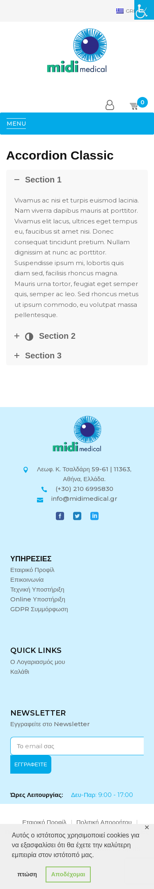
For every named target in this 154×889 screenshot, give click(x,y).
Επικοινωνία (27, 579)
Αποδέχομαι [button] (68, 874)
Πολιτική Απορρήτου (104, 822)
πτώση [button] (27, 874)
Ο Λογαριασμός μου (37, 662)
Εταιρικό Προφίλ (32, 570)
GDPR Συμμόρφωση (39, 609)
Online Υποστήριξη (37, 599)
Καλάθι (19, 671)
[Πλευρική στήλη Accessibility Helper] (144, 10)
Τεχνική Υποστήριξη (37, 589)
